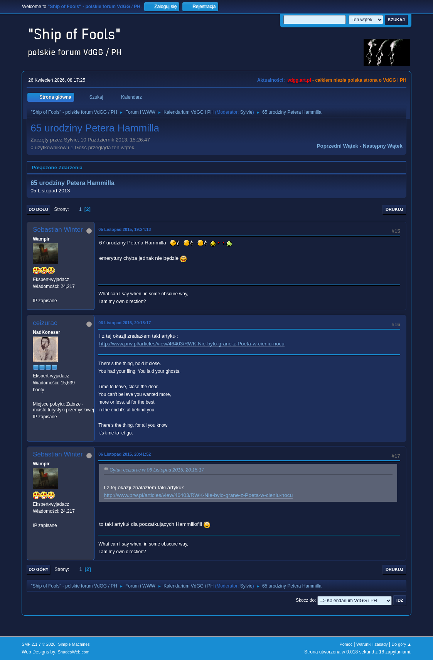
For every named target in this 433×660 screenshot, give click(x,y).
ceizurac (45, 323)
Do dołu (38, 209)
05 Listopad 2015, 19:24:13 (124, 229)
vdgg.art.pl (299, 80)
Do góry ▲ (401, 644)
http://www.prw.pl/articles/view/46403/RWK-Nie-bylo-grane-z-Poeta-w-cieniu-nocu (192, 344)
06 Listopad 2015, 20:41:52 (124, 454)
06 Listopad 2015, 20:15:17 (124, 322)
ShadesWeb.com (73, 652)
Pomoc (346, 644)
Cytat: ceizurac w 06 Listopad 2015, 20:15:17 (157, 470)
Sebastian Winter (58, 229)
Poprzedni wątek (337, 146)
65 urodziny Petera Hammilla (72, 183)
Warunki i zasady (372, 644)
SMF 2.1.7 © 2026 (39, 644)
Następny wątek (383, 146)
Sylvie (246, 112)
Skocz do (305, 600)
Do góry (39, 569)
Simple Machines (73, 644)
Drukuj (394, 209)
